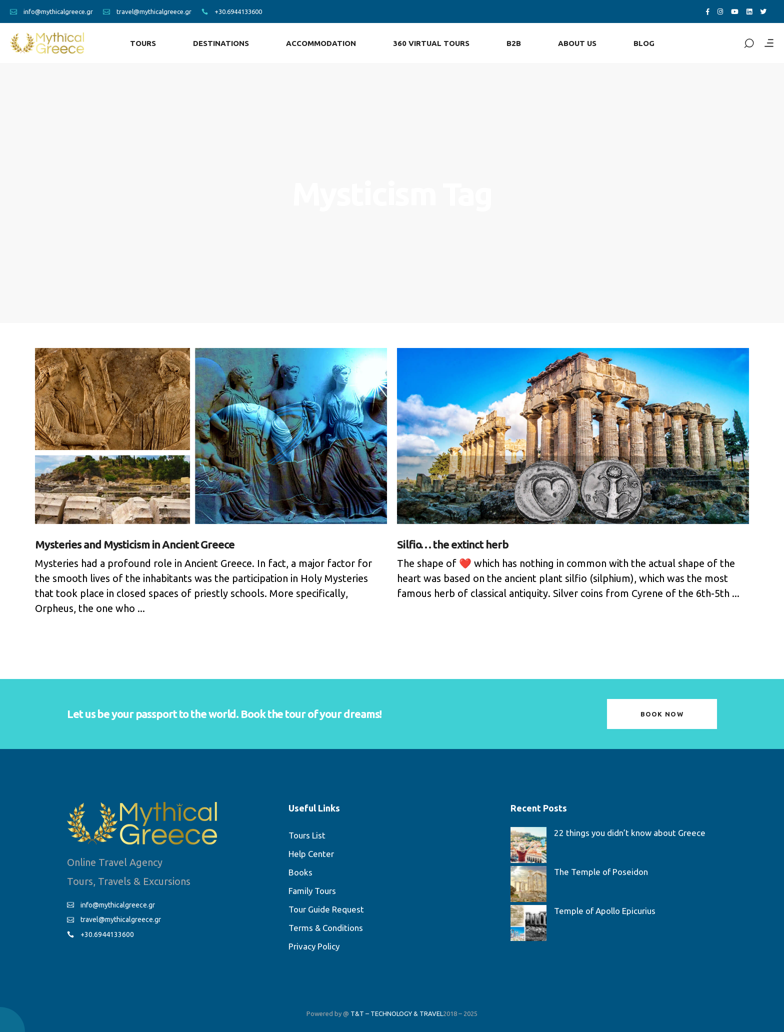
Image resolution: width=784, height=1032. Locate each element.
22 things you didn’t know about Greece (630, 833)
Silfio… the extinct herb (452, 544)
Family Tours (312, 891)
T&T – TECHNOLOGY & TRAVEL (396, 1013)
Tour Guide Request (326, 909)
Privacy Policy (314, 946)
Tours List (307, 835)
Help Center (311, 853)
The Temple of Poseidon (601, 871)
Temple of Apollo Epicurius (605, 911)
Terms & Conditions (325, 927)
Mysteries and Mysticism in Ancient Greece (134, 544)
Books (300, 872)
